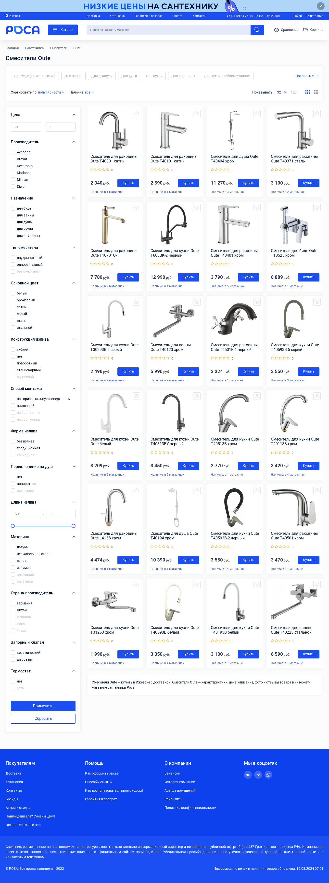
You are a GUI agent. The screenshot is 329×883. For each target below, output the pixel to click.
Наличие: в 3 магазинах (227, 192)
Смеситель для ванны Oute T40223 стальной (291, 630)
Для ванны (73, 76)
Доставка (93, 16)
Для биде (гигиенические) (35, 76)
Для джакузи (102, 76)
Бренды (12, 799)
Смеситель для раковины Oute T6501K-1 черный (234, 347)
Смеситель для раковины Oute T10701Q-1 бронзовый (113, 253)
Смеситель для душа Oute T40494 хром (234, 158)
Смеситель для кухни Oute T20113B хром (295, 441)
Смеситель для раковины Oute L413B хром (113, 535)
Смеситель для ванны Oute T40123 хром (171, 347)
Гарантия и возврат (149, 16)
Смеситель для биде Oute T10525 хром (294, 253)
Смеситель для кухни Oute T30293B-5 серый (114, 347)
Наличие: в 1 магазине (106, 192)
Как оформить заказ (101, 773)
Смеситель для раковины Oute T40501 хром (294, 535)
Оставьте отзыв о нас (23, 825)
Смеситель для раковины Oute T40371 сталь (294, 158)
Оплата (177, 16)
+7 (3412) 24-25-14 (240, 16)
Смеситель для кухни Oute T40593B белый (175, 630)
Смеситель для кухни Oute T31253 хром (114, 630)
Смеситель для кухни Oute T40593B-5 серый (295, 347)
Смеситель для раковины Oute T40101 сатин (174, 158)
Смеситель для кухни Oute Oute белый (114, 441)
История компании (179, 782)
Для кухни (154, 76)
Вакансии (172, 773)
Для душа (129, 76)
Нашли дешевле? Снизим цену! (30, 816)
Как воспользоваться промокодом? (114, 790)
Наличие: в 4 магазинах (287, 474)
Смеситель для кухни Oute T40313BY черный (175, 441)
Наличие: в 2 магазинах (287, 192)
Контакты (199, 16)
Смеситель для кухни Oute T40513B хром (235, 441)
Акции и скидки (18, 808)
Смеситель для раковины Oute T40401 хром (234, 253)
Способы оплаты (99, 782)
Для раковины (183, 76)
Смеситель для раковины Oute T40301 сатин (113, 158)
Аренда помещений (180, 790)
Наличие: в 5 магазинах (227, 286)
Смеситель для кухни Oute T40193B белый (235, 630)
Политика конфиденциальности (190, 808)
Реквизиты (173, 799)
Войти (297, 16)
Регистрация (314, 16)
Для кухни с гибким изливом (227, 76)
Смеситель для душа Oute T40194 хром (174, 535)
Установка (117, 16)
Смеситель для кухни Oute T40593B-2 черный (235, 535)
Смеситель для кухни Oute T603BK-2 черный (175, 253)
